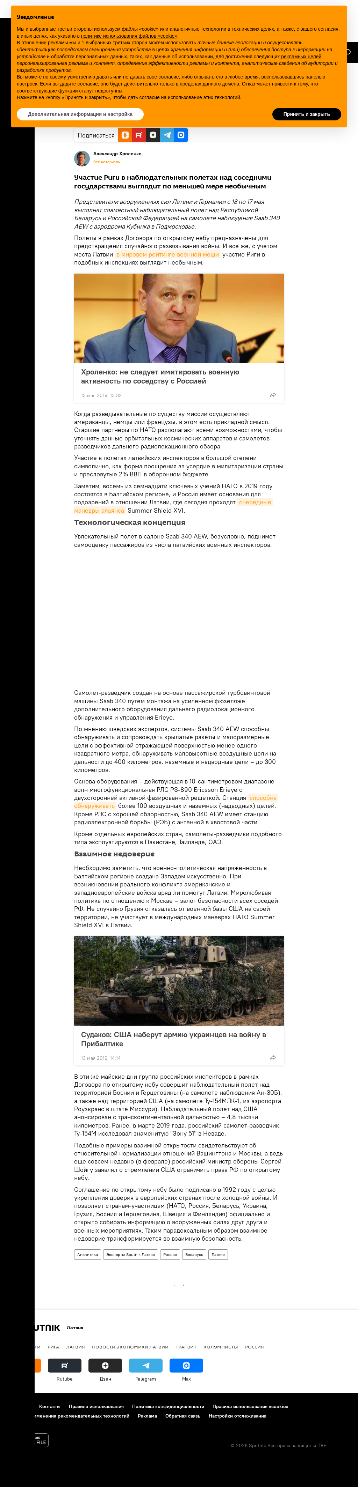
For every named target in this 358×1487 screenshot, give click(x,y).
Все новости (24, 1347)
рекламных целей (301, 56)
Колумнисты (220, 1347)
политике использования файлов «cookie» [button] (129, 36)
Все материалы (107, 161)
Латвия (218, 1254)
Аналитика (87, 1254)
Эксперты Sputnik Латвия (130, 1254)
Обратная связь (182, 1416)
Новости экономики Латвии (130, 1347)
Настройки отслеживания (237, 1416)
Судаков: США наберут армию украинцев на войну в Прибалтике (173, 1039)
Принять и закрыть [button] (307, 114)
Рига (53, 1347)
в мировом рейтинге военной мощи (167, 254)
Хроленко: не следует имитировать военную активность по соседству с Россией (160, 376)
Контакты (49, 1406)
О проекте (19, 1406)
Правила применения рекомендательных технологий (68, 1416)
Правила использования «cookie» (250, 1406)
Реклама (147, 1416)
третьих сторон (130, 42)
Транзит (186, 1347)
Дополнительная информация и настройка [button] (80, 114)
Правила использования (96, 1406)
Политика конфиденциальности (168, 1406)
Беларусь (194, 1254)
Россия (170, 1254)
